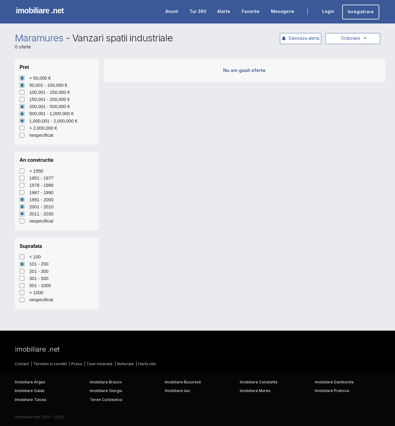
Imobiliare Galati (29, 390)
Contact (22, 363)
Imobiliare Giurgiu (106, 390)
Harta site (147, 363)
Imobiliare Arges (30, 382)
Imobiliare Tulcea (30, 399)
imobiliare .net (40, 10)
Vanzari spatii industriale (122, 38)
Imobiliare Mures (255, 390)
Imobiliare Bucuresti (183, 382)
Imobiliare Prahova (332, 390)
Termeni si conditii (50, 363)
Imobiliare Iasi (177, 390)
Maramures (39, 38)
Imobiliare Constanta (258, 382)
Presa (76, 363)
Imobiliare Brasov (106, 382)
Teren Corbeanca (106, 399)
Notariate (125, 363)
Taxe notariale (99, 363)
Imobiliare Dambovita (334, 382)
